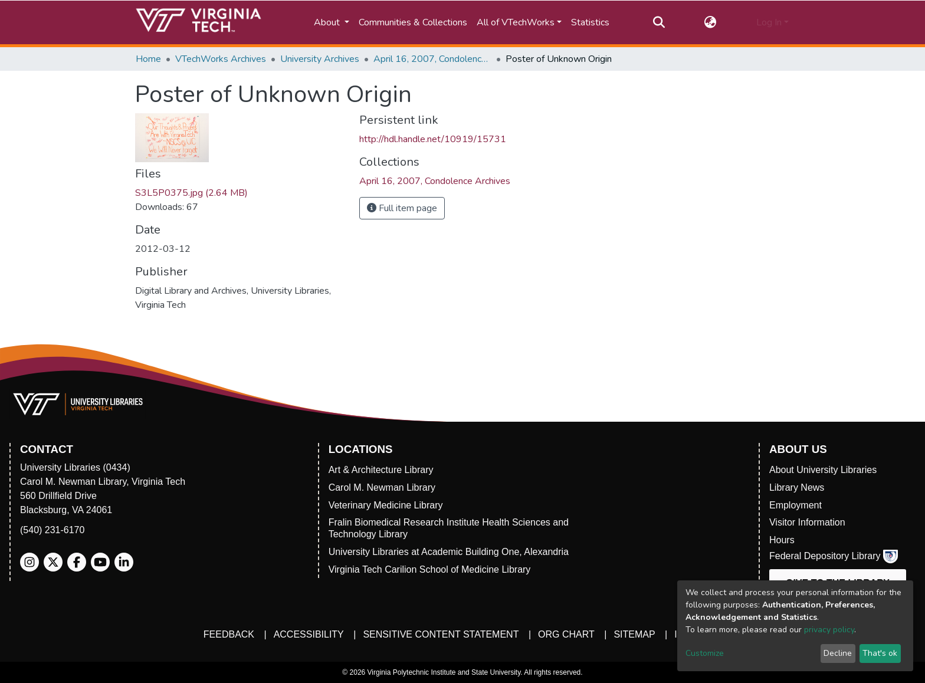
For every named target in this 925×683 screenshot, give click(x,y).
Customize (704, 653)
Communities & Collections (413, 22)
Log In (769, 22)
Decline (838, 653)
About (328, 22)
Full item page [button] (402, 208)
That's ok (879, 653)
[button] (710, 22)
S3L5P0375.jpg (191, 192)
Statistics (590, 22)
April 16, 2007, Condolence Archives (432, 58)
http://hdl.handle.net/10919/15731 (432, 139)
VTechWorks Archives (220, 58)
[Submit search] (658, 22)
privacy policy (829, 629)
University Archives (319, 58)
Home (148, 58)
